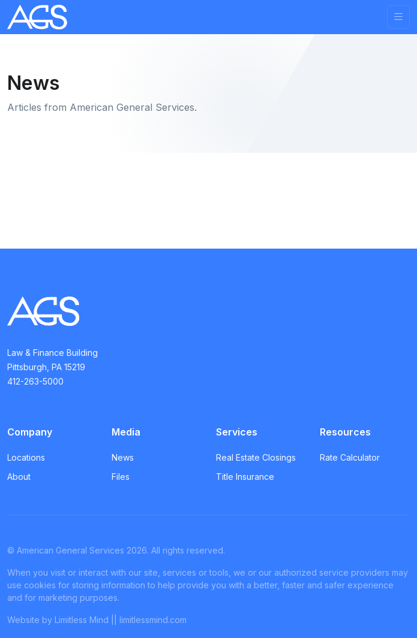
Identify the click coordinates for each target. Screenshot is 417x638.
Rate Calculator (350, 457)
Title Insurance (245, 476)
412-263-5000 (35, 381)
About (19, 476)
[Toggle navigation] (398, 17)
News (123, 457)
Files (121, 476)
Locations (26, 457)
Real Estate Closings (256, 457)
